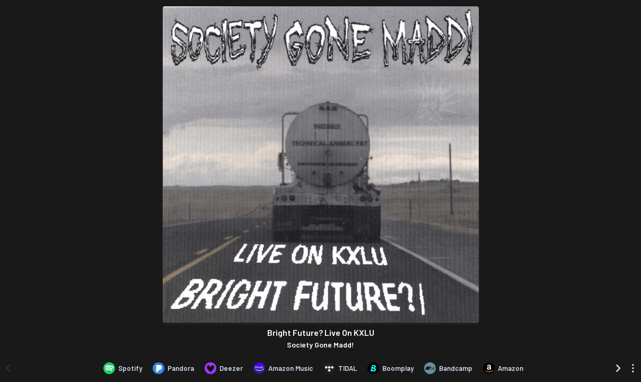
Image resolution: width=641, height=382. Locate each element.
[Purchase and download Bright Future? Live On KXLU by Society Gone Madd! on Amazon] (503, 368)
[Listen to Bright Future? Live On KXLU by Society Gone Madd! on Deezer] (223, 368)
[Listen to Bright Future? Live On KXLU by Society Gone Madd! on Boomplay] (390, 368)
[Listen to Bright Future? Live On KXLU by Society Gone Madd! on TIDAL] (340, 368)
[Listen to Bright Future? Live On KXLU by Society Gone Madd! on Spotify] (122, 368)
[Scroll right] (618, 368)
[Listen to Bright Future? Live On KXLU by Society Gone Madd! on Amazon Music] (283, 368)
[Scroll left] (8, 368)
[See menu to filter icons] (633, 368)
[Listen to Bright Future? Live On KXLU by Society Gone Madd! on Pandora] (173, 368)
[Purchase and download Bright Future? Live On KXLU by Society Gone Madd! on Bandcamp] (448, 368)
